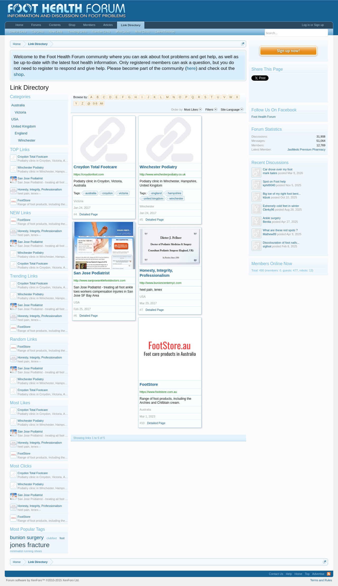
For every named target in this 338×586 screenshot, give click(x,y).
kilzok (266, 197)
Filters (211, 109)
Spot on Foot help (274, 181)
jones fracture (30, 544)
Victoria (20, 112)
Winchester (26, 140)
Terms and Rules (321, 580)
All (101, 103)
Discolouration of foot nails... (281, 242)
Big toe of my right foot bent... (282, 193)
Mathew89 (269, 234)
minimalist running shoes (26, 551)
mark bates (270, 173)
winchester (175, 198)
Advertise (318, 573)
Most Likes (20, 403)
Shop (71, 24)
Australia (18, 105)
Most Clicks (21, 466)
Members (89, 24)
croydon (107, 193)
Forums (36, 24)
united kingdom (152, 198)
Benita (267, 221)
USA (14, 119)
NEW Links (20, 213)
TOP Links (20, 149)
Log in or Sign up (313, 24)
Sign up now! (288, 50)
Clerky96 (268, 209)
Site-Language (232, 109)
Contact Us (276, 573)
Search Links (18, 31)
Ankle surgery (271, 218)
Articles (108, 24)
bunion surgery (27, 537)
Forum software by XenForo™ (42, 580)
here (191, 68)
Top (307, 573)
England (21, 133)
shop (19, 74)
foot (62, 538)
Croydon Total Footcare (33, 156)
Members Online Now (271, 263)
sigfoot (267, 246)
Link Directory (130, 25)
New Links (56, 31)
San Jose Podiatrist (30, 178)
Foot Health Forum (263, 116)
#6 (75, 315)
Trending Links (23, 276)
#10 (142, 423)
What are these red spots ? (280, 230)
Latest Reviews (165, 31)
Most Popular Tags (27, 529)
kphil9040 (269, 185)
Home (19, 24)
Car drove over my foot (277, 169)
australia (90, 193)
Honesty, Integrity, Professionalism (40, 189)
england (156, 193)
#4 (75, 214)
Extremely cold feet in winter (281, 205)
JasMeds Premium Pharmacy (307, 149)
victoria (122, 193)
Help (289, 573)
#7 (141, 309)
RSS (329, 574)
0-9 (95, 103)
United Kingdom (23, 126)
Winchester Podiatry (31, 167)
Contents (54, 24)
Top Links (37, 31)
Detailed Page (88, 214)
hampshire (173, 193)
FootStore (24, 200)
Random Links (23, 339)
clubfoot (51, 538)
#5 (141, 219)
